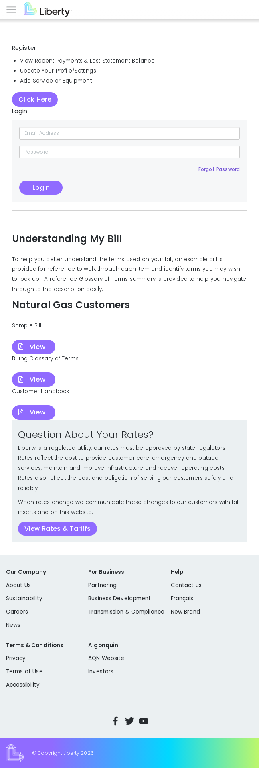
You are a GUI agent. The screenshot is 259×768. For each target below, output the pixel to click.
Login (41, 187)
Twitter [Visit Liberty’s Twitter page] (129, 721)
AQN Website (106, 658)
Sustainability (24, 598)
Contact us (186, 585)
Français (182, 598)
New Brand (185, 612)
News (13, 625)
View (37, 346)
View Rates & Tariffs (57, 528)
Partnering (102, 585)
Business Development (119, 598)
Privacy (16, 658)
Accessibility (23, 685)
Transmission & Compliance (126, 612)
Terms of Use (24, 671)
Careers (17, 612)
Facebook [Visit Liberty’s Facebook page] (115, 721)
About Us (18, 585)
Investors (100, 671)
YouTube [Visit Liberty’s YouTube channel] (143, 721)
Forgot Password (219, 169)
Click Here (34, 99)
